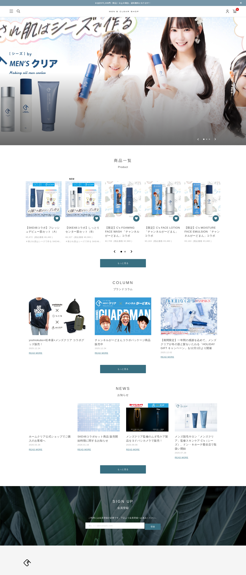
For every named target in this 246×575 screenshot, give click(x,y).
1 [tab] (121, 210)
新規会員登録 (88, 539)
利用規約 (86, 553)
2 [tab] (125, 210)
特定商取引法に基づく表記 (128, 553)
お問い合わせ (163, 553)
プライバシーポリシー (103, 553)
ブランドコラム (108, 546)
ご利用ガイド (149, 553)
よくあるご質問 (179, 553)
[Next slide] (215, 97)
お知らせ (121, 546)
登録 (153, 487)
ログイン (100, 539)
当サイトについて (90, 546)
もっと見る (123, 222)
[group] (123, 51)
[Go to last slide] (198, 97)
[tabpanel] (44, 168)
